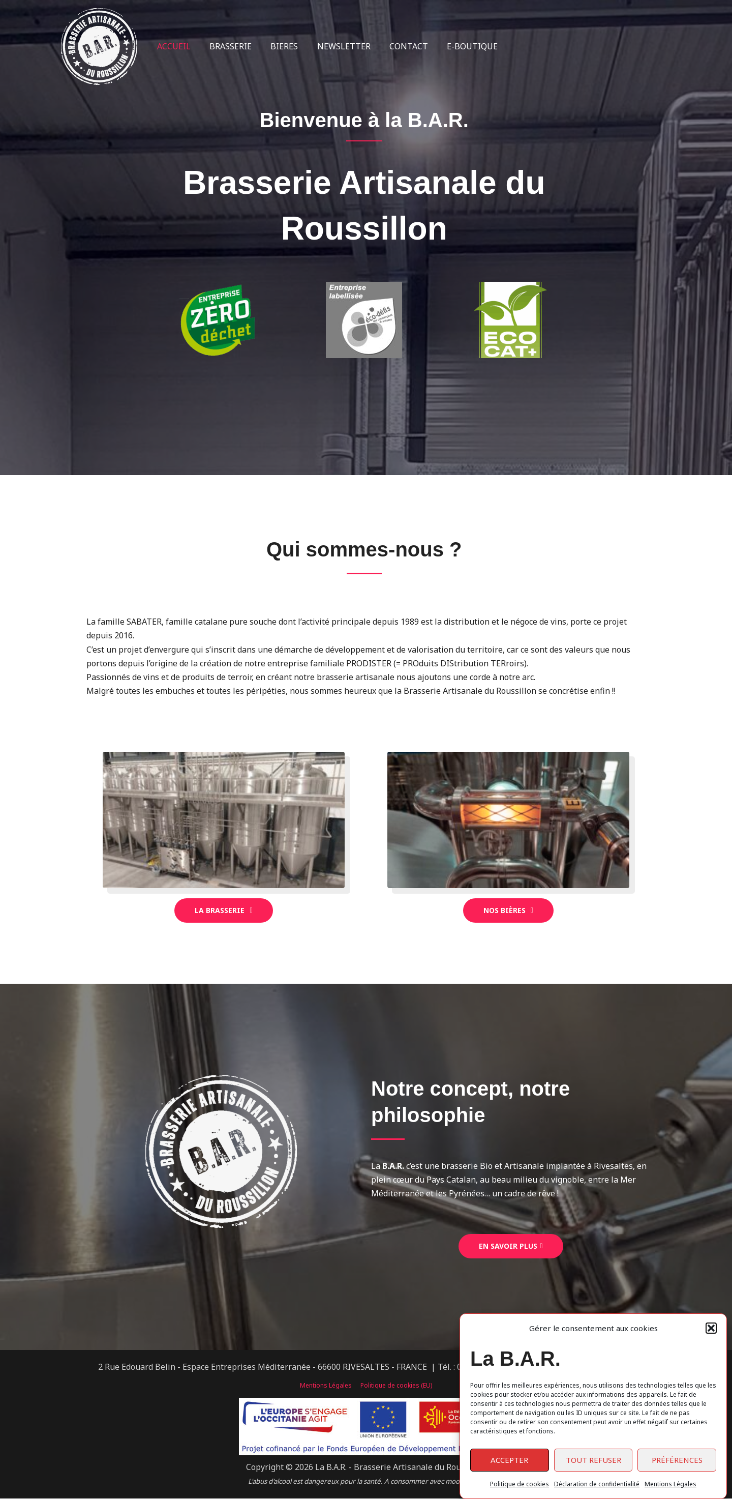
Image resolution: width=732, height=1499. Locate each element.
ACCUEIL (172, 46)
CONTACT (396, 46)
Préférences (677, 1460)
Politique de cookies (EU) (395, 1386)
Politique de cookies (519, 1484)
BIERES (277, 46)
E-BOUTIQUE (457, 46)
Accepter (509, 1460)
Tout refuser (593, 1460)
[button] (711, 1328)
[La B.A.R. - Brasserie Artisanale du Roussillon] (99, 45)
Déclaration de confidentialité (596, 1484)
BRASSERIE (226, 46)
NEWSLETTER (334, 46)
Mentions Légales (670, 1484)
